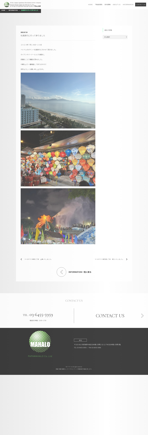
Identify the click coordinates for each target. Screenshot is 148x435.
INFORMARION (128, 4)
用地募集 (108, 4)
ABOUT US (116, 4)
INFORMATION (13, 70)
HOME (90, 4)
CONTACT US (140, 4)
